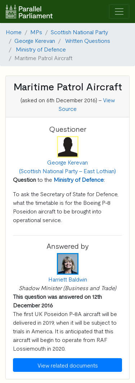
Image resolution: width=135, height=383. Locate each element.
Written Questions (87, 40)
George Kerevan (34, 40)
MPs (36, 32)
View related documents (67, 365)
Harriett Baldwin (67, 279)
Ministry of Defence (41, 49)
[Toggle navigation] (119, 11)
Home (14, 32)
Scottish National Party (79, 32)
